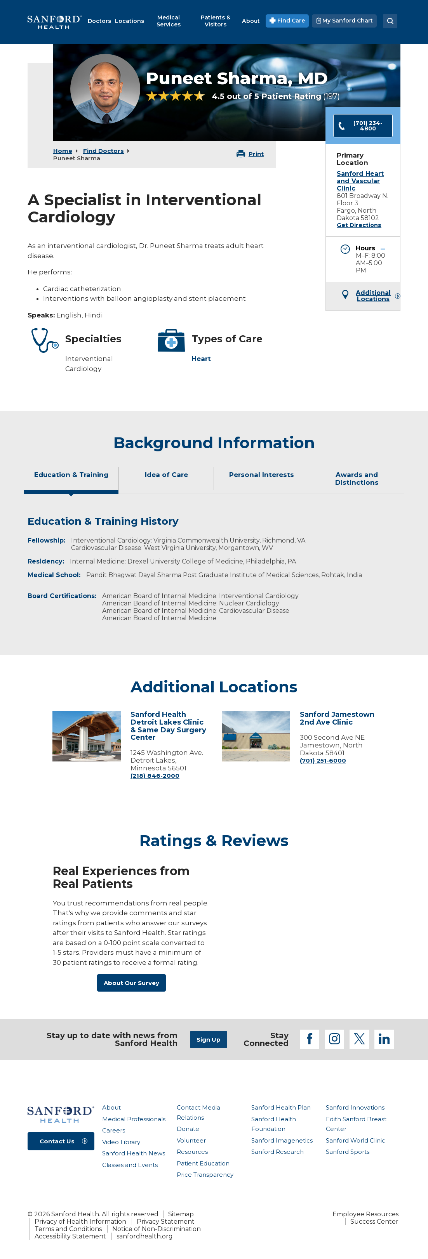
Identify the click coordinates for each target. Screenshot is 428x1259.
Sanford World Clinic (355, 1140)
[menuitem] (99, 21)
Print (256, 154)
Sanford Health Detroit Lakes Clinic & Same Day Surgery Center (168, 726)
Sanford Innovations (355, 1107)
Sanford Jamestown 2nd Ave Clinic (337, 718)
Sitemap (181, 1214)
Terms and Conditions (68, 1229)
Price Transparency (205, 1174)
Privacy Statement (166, 1221)
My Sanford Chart (344, 20)
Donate (188, 1128)
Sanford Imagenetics (282, 1140)
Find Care (287, 20)
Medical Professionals (133, 1119)
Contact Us (57, 1141)
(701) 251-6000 (323, 760)
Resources (192, 1151)
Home (62, 150)
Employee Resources (365, 1214)
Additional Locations (373, 296)
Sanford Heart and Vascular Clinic (360, 181)
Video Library (121, 1142)
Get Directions (359, 225)
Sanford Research (277, 1151)
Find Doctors (103, 150)
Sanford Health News (133, 1153)
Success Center (374, 1221)
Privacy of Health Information (80, 1221)
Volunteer (191, 1140)
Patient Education (203, 1163)
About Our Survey (131, 983)
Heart (201, 358)
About (111, 1107)
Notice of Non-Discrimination (156, 1229)
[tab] (71, 481)
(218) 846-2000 (154, 775)
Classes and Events (130, 1165)
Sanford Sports (347, 1151)
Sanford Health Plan (281, 1107)
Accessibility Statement (70, 1236)
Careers (113, 1130)
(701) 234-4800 (360, 126)
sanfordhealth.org (145, 1236)
